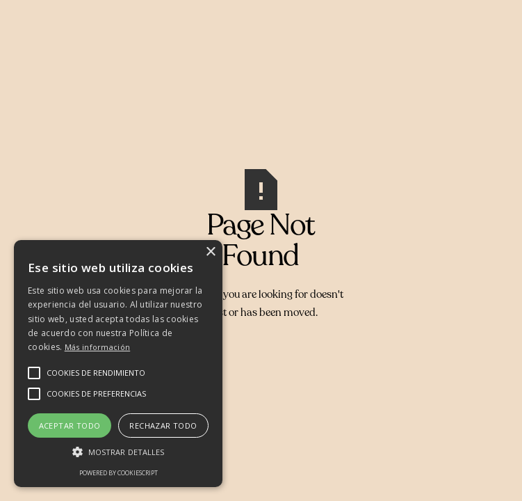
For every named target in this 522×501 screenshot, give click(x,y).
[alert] (118, 363)
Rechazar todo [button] (163, 425)
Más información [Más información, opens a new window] (98, 347)
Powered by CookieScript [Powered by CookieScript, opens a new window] (118, 472)
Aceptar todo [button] (70, 425)
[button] (96, 373)
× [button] (210, 252)
